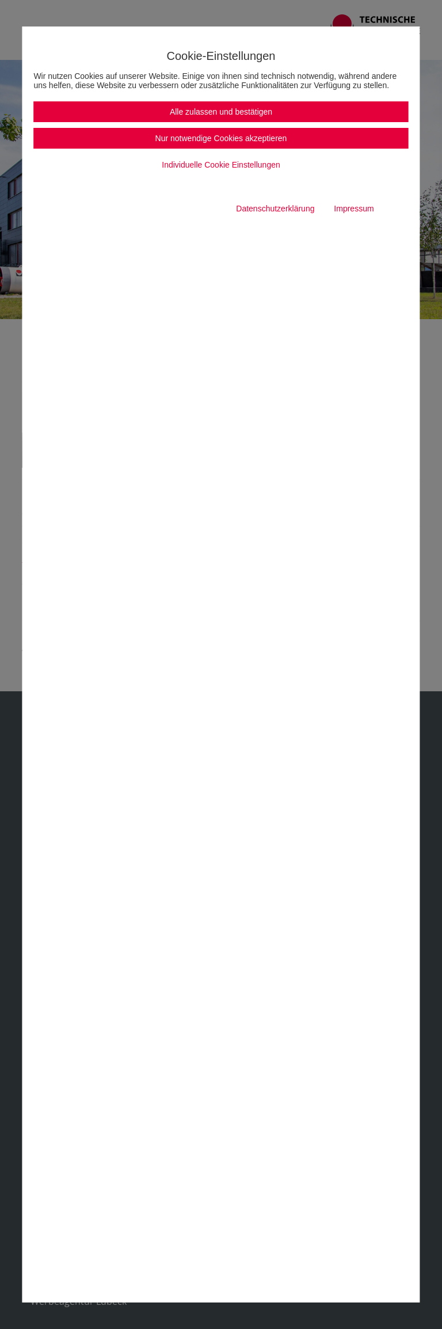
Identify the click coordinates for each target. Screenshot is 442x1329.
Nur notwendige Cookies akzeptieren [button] (221, 138)
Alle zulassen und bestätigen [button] (221, 111)
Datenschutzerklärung (275, 208)
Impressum (354, 208)
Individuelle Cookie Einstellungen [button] (221, 164)
